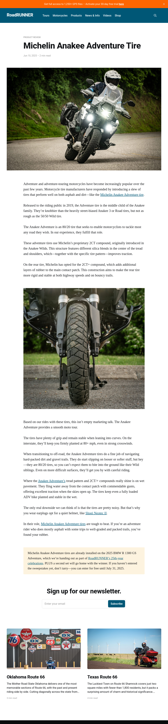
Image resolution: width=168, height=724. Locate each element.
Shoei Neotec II (96, 513)
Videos (107, 15)
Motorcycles (60, 15)
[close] (164, 4)
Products (76, 15)
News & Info (92, 15)
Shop (118, 15)
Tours (46, 15)
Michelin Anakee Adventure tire (122, 194)
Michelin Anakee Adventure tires (63, 524)
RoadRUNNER (20, 15)
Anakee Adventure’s (51, 481)
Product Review (32, 37)
